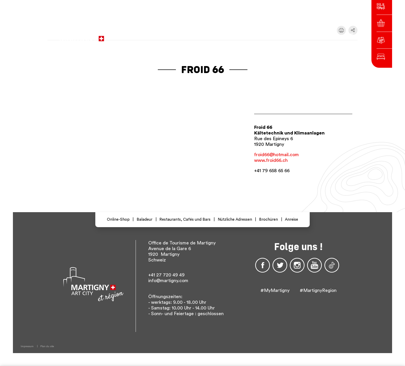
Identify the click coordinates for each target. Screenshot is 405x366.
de (284, 36)
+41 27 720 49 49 (166, 275)
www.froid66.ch (271, 160)
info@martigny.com (168, 280)
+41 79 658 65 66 (272, 170)
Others (308, 36)
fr (274, 36)
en (293, 36)
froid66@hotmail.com (276, 154)
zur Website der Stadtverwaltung (181, 36)
